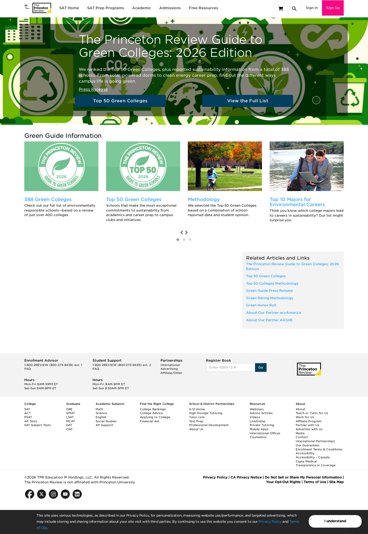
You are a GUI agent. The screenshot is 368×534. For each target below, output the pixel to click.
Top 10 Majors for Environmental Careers (297, 202)
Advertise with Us (309, 429)
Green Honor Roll (261, 305)
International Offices (265, 433)
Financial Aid (149, 421)
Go (260, 367)
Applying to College (155, 417)
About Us (196, 429)
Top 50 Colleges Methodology (272, 283)
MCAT (70, 421)
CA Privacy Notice (246, 477)
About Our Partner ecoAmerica (273, 313)
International (170, 365)
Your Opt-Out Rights (283, 482)
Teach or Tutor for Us (312, 413)
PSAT (28, 417)
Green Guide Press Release (269, 291)
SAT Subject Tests (37, 425)
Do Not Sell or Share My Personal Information (303, 477)
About (300, 409)
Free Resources (203, 8)
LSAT (70, 417)
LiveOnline (257, 421)
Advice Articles (261, 413)
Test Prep (196, 421)
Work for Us (305, 417)
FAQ (27, 369)
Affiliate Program (308, 421)
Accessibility (305, 453)
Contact (302, 437)
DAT (69, 425)
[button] (178, 239)
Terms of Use (315, 482)
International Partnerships (315, 441)
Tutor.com (197, 417)
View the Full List (247, 100)
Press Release (93, 89)
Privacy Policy (270, 522)
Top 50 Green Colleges (120, 100)
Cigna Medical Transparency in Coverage (316, 463)
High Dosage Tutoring (205, 413)
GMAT (70, 413)
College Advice (151, 413)
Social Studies (106, 421)
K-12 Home (197, 409)
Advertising (169, 369)
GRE (69, 409)
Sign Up (333, 8)
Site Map (336, 482)
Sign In (312, 8)
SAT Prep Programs (105, 8)
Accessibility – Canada (313, 457)
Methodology (204, 199)
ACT (27, 413)
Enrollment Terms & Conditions (319, 449)
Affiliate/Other (171, 373)
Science (101, 413)
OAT (69, 429)
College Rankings (153, 409)
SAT (27, 409)
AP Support (104, 425)
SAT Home (69, 8)
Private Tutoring (262, 425)
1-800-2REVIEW (53, 365)
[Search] (294, 8)
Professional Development (209, 425)
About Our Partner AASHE (269, 320)
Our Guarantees (307, 445)
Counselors (258, 437)
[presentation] (181, 232)
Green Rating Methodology (269, 298)
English (101, 417)
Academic (141, 8)
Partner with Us (307, 425)
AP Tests (30, 421)
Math (99, 409)
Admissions (170, 8)
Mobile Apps (259, 429)
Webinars (257, 409)
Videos (255, 417)
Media (300, 433)
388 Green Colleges (48, 199)
